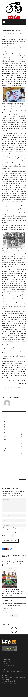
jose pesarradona (15, 34)
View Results (14, 619)
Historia (4, 28)
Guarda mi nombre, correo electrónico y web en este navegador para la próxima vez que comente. (14, 530)
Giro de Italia (7, 608)
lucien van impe (6, 36)
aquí (11, 595)
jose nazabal (6, 34)
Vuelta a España (8, 613)
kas (22, 34)
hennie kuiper (19, 33)
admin (4, 33)
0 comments (22, 387)
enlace (11, 566)
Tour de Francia (13, 28)
